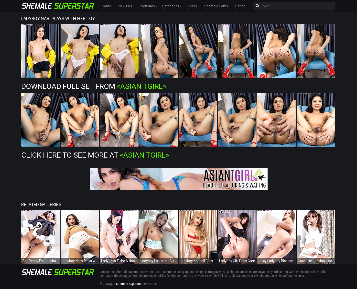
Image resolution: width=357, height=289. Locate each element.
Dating (240, 6)
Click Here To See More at (95, 155)
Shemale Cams (216, 6)
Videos (191, 6)
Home (106, 6)
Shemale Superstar (129, 284)
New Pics (125, 6)
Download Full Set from (93, 86)
